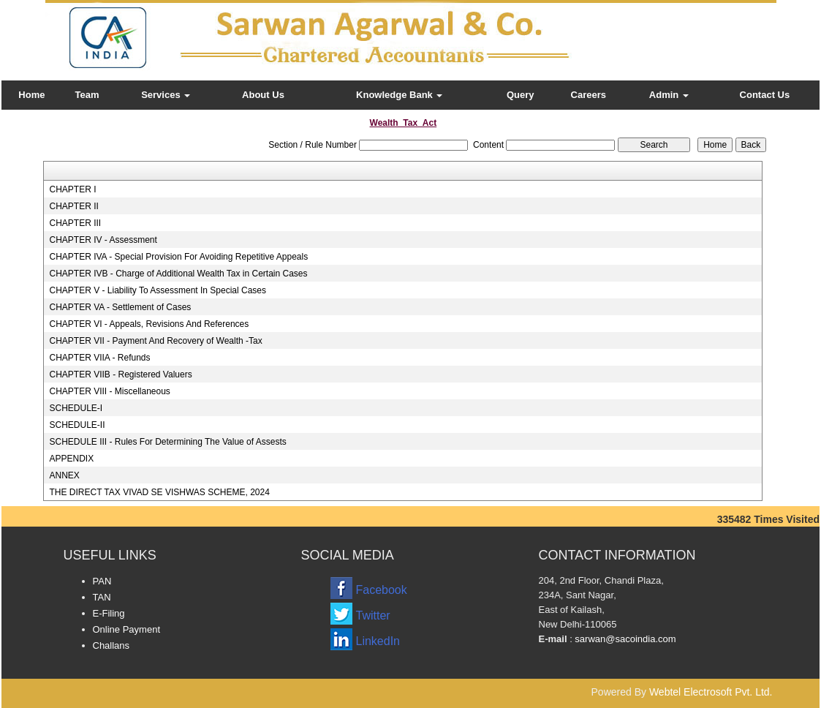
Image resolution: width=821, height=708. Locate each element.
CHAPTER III (75, 223)
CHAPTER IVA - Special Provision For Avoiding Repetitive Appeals (178, 257)
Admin (669, 94)
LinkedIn (378, 641)
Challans (111, 645)
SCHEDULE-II (77, 425)
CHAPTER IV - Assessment (102, 240)
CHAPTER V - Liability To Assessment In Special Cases (157, 290)
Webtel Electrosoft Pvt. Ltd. (711, 692)
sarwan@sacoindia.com (624, 638)
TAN (102, 597)
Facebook (381, 590)
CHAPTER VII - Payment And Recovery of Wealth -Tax (155, 341)
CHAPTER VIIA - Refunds (99, 358)
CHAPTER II (73, 206)
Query (520, 94)
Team (87, 94)
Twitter (373, 615)
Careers (588, 94)
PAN (102, 581)
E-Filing (109, 613)
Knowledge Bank (399, 94)
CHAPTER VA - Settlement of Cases (120, 307)
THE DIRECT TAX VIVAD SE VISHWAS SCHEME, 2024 (159, 492)
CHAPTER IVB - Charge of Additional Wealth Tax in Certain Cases (178, 273)
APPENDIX (71, 458)
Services (165, 94)
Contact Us (765, 94)
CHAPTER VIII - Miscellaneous (109, 391)
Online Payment (127, 629)
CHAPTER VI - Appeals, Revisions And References (149, 324)
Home (31, 94)
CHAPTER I (72, 189)
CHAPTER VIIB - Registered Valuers (120, 374)
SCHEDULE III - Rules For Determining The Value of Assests (167, 442)
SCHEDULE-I (75, 408)
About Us (263, 94)
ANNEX (64, 475)
